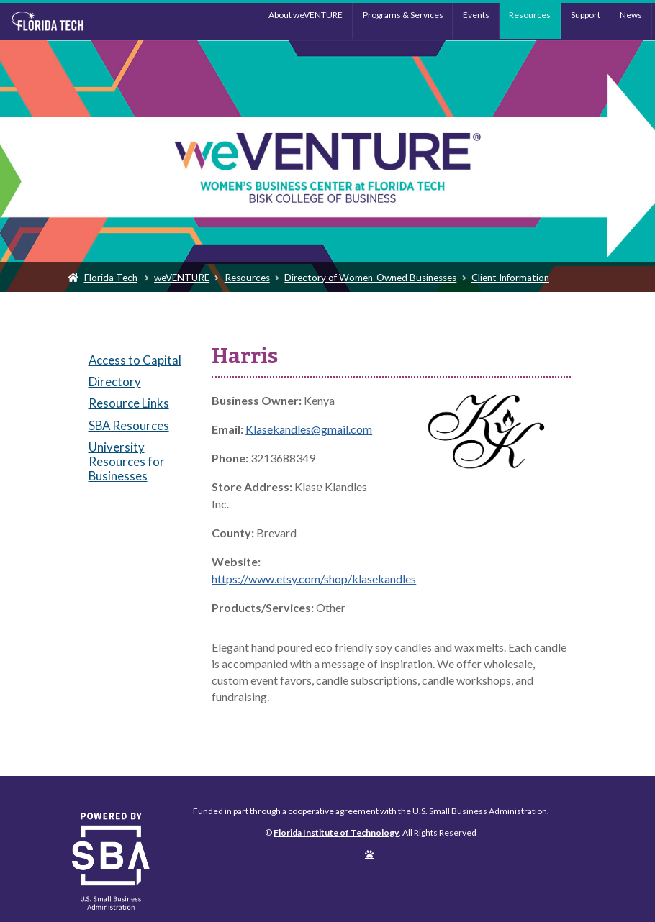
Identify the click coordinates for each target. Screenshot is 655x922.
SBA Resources (129, 425)
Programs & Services (403, 14)
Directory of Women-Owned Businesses (370, 277)
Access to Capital (135, 360)
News (631, 14)
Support (585, 14)
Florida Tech (110, 277)
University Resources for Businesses (127, 461)
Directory (115, 381)
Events (476, 14)
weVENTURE (181, 277)
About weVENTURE (305, 14)
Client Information (510, 277)
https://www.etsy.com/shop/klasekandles (314, 578)
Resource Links (129, 403)
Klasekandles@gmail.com (308, 429)
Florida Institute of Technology (84, 21)
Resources (530, 14)
